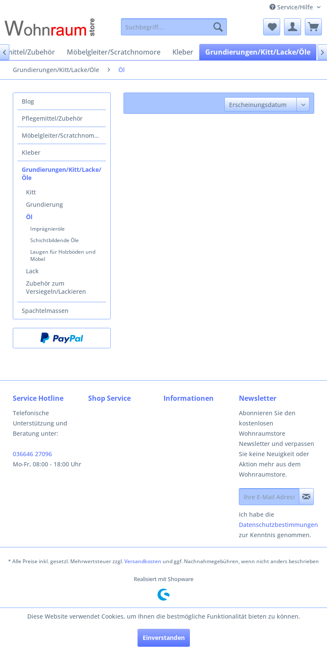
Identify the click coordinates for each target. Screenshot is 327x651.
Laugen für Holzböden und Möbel (62, 255)
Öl (29, 217)
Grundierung (44, 204)
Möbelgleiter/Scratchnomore (62, 135)
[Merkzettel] (271, 26)
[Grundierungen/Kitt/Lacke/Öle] (257, 52)
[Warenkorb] (313, 26)
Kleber (31, 152)
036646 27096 (32, 454)
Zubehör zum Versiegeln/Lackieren (56, 287)
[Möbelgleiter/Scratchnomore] (113, 52)
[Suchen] (218, 26)
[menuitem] (174, 26)
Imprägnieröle (47, 228)
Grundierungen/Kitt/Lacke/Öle (61, 173)
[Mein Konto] (292, 26)
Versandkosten (142, 561)
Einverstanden (164, 638)
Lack (32, 271)
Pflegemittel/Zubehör (52, 118)
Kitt (31, 192)
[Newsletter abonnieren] (306, 496)
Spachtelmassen (45, 311)
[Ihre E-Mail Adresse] (269, 496)
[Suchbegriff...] (174, 26)
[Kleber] (182, 52)
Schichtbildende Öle (54, 240)
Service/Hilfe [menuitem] (292, 7)
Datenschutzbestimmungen (278, 525)
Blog (28, 101)
